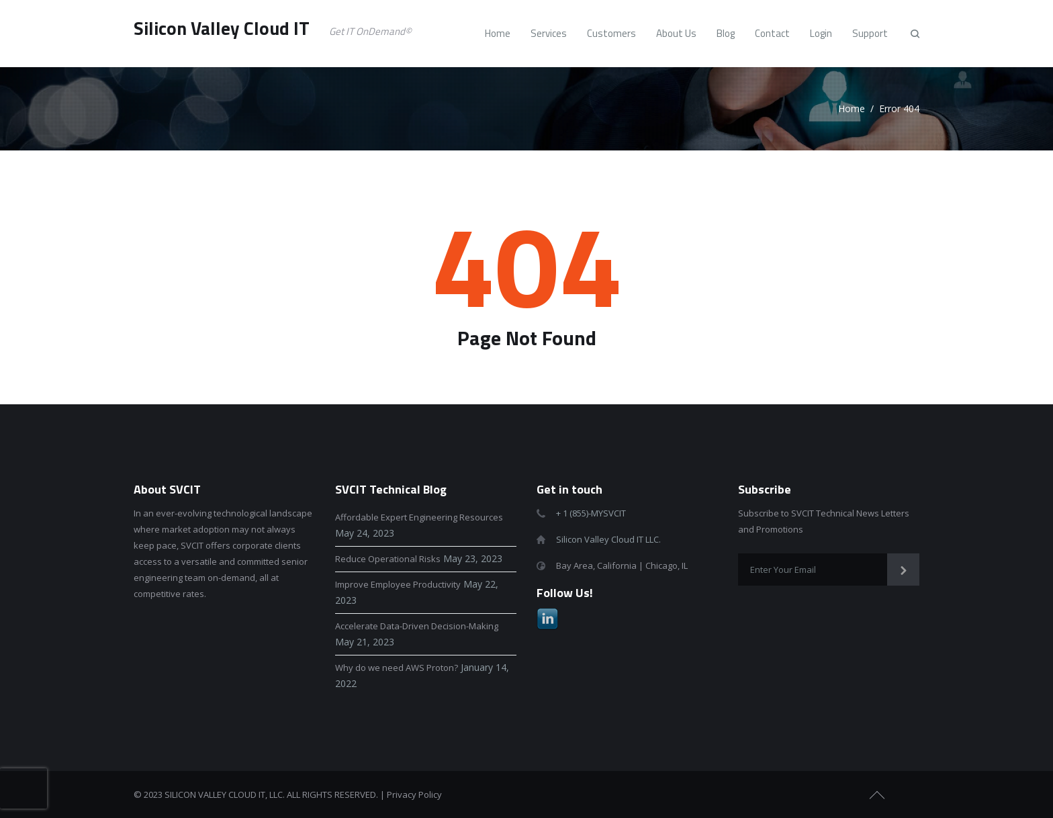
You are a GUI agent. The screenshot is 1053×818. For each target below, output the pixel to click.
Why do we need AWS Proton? (396, 668)
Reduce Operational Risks (388, 559)
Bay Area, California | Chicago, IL (622, 565)
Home (851, 108)
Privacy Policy (414, 794)
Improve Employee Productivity (398, 584)
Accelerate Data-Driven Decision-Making (416, 626)
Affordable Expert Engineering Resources (419, 517)
